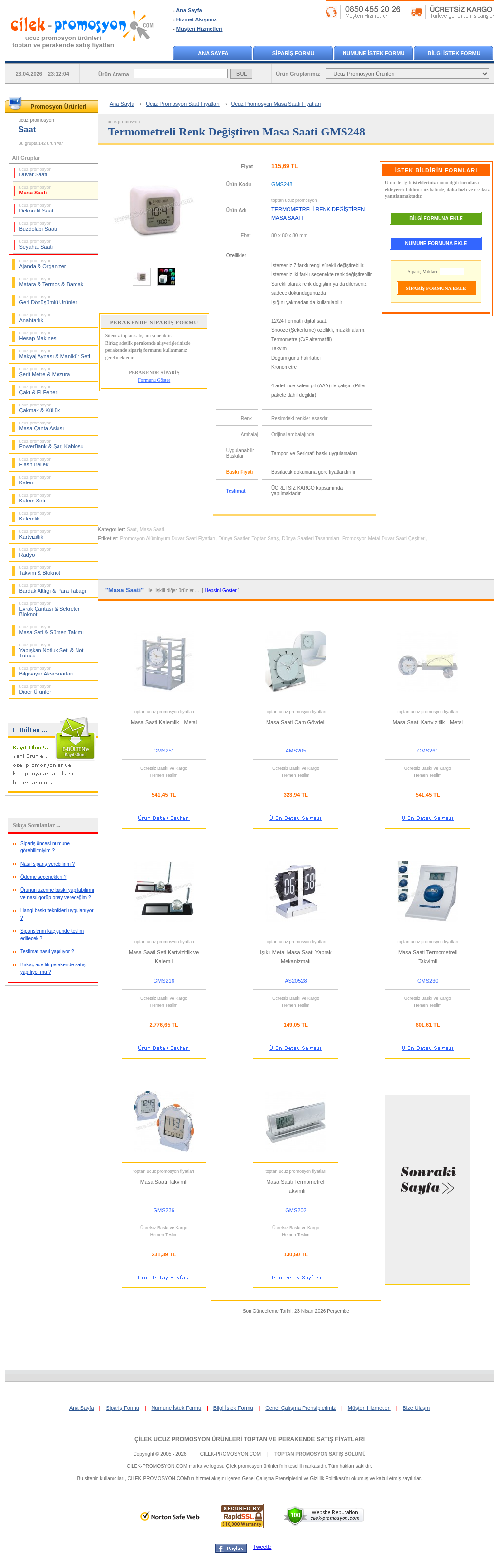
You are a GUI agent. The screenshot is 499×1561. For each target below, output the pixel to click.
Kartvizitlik (35, 534)
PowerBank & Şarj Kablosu (51, 444)
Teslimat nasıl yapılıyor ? (47, 951)
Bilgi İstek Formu (233, 1408)
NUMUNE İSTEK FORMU (373, 53)
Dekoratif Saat (36, 208)
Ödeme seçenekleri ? (43, 877)
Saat (132, 529)
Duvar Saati (35, 172)
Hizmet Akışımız (196, 19)
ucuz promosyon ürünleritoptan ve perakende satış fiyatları (63, 41)
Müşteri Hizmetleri (199, 29)
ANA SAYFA (213, 53)
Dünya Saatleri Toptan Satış (248, 538)
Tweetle (262, 1547)
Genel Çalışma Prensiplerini (272, 1478)
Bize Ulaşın (416, 1408)
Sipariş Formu (122, 1408)
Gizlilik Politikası (327, 1478)
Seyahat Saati (36, 244)
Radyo (35, 552)
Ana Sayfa (189, 10)
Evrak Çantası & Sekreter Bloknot (49, 609)
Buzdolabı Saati (38, 226)
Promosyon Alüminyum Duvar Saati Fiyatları (168, 538)
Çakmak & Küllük (39, 408)
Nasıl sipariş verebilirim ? (47, 864)
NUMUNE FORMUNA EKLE (436, 243)
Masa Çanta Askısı (41, 426)
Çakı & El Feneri (38, 390)
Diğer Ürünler (35, 689)
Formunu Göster (154, 380)
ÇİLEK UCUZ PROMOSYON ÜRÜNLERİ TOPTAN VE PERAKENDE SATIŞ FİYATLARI (249, 1439)
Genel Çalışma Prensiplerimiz (300, 1408)
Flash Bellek (35, 462)
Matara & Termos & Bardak (51, 281)
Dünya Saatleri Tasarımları (310, 538)
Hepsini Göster (221, 590)
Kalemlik (35, 516)
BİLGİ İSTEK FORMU (454, 53)
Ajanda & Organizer (42, 263)
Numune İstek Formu (176, 1408)
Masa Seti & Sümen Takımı (51, 629)
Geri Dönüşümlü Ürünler (48, 299)
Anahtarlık (35, 317)
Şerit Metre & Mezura (44, 371)
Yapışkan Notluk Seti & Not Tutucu (51, 650)
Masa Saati (35, 190)
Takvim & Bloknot (39, 570)
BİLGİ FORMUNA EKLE (436, 218)
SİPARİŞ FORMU (293, 53)
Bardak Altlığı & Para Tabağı (52, 588)
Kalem (35, 480)
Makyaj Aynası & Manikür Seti (54, 353)
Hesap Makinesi (38, 335)
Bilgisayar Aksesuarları (46, 671)
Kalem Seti (35, 498)
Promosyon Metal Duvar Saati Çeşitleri (384, 538)
